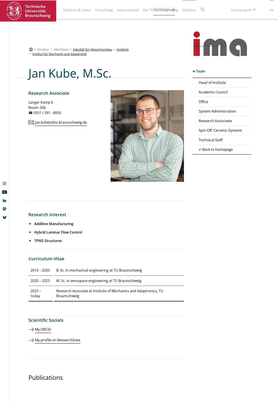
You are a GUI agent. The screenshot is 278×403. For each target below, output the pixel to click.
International (128, 10)
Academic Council (213, 92)
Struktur (189, 10)
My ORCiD (43, 329)
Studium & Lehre (77, 10)
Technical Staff (211, 140)
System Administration (217, 111)
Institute (123, 49)
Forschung (104, 10)
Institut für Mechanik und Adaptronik (59, 54)
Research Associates (215, 120)
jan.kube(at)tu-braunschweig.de (61, 122)
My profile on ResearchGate (57, 340)
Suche (203, 9)
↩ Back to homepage (216, 149)
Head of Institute (212, 82)
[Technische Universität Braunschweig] (31, 49)
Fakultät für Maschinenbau (92, 49)
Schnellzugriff (241, 10)
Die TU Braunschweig (160, 10)
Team (200, 71)
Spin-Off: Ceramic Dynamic (220, 130)
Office (203, 101)
